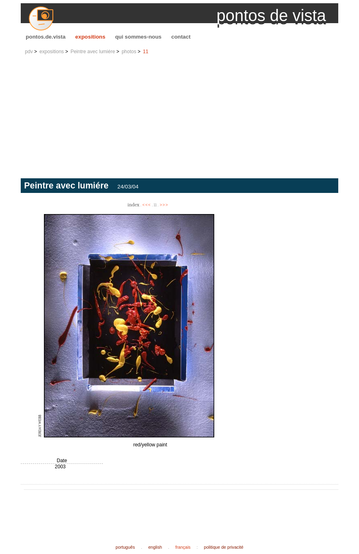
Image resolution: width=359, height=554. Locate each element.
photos (129, 51)
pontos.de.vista (45, 37)
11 (145, 51)
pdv (29, 51)
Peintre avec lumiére (92, 51)
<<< (146, 204)
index (133, 204)
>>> (163, 204)
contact (180, 37)
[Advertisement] (179, 117)
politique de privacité (224, 547)
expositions (90, 37)
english (155, 547)
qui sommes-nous (138, 37)
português (125, 547)
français (182, 547)
